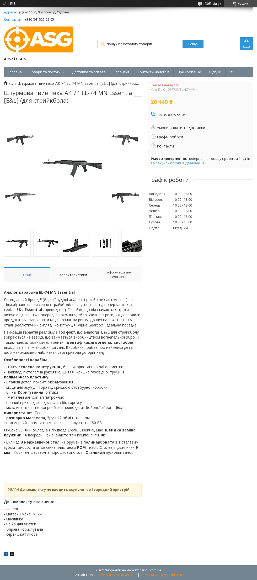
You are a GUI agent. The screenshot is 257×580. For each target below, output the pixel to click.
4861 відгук (212, 3)
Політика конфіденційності (161, 575)
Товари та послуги (45, 72)
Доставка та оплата (89, 72)
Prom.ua (154, 570)
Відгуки (215, 72)
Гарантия (122, 72)
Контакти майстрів (153, 72)
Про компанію (189, 72)
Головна (15, 72)
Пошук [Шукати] (193, 44)
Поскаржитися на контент (117, 575)
